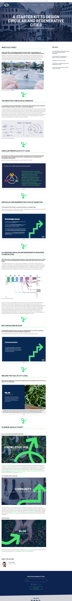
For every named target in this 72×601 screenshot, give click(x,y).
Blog (58, 4)
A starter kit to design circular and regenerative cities (60, 64)
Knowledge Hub (35, 4)
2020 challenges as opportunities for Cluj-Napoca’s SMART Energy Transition (60, 52)
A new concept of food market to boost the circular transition (59, 57)
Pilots (28, 4)
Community (42, 4)
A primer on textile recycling (59, 60)
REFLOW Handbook (6, 470)
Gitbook (20, 472)
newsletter (18, 551)
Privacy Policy (45, 1)
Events (62, 4)
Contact (67, 4)
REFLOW (9, 465)
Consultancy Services (51, 4)
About (24, 4)
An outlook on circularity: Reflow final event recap (60, 68)
